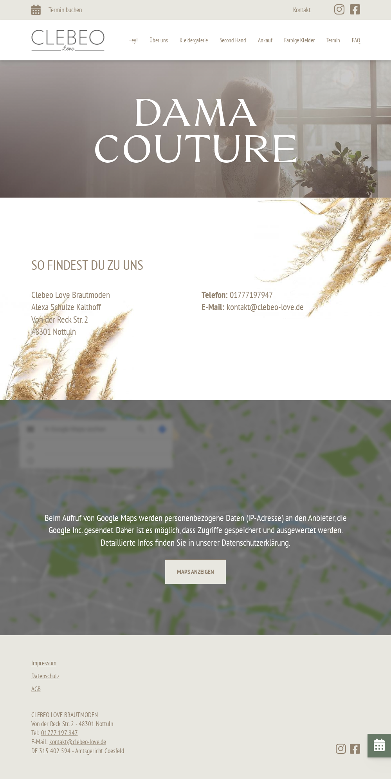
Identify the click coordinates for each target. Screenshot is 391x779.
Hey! (133, 40)
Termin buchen (65, 9)
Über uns (159, 40)
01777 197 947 (59, 732)
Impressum (43, 663)
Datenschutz (45, 676)
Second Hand (233, 40)
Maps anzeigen (195, 572)
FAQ (356, 40)
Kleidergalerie (194, 40)
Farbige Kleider (299, 40)
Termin (333, 40)
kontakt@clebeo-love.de (77, 741)
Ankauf (265, 40)
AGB (36, 689)
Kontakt (302, 9)
